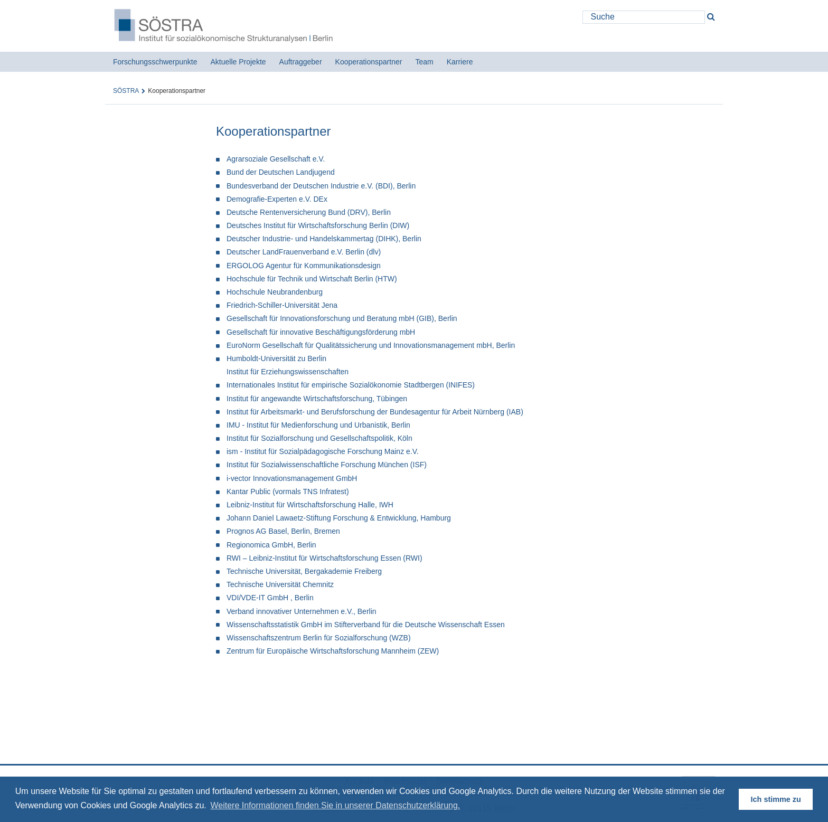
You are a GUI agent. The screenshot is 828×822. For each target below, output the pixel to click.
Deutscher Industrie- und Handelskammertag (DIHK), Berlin (324, 238)
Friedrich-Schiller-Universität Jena (282, 305)
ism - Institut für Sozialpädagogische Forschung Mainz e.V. (323, 451)
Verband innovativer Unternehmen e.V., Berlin (302, 611)
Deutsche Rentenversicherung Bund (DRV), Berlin (309, 212)
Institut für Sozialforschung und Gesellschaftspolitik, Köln (319, 438)
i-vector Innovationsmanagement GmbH (292, 478)
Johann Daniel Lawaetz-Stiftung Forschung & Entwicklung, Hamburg (339, 518)
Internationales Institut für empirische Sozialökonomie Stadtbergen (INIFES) (351, 385)
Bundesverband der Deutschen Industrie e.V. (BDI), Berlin (321, 186)
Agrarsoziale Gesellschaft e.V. (276, 159)
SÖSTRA (126, 91)
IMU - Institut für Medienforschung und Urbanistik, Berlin (318, 425)
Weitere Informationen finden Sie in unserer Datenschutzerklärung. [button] (335, 805)
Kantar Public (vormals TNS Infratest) (288, 491)
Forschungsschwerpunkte (155, 62)
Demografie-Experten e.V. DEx (277, 199)
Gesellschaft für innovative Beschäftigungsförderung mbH (321, 332)
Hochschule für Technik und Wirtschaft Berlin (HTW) (312, 279)
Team (424, 62)
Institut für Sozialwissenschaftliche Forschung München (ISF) (327, 464)
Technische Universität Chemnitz (280, 584)
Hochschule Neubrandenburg (275, 292)
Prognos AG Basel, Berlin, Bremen (283, 531)
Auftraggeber (300, 62)
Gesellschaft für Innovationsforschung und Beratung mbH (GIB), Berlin (342, 318)
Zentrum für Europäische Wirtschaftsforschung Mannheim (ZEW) (333, 651)
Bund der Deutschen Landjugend (281, 172)
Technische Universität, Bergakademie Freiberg (304, 571)
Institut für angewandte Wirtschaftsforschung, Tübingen (317, 398)
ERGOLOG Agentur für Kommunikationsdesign (304, 265)
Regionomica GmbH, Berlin (271, 545)
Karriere (460, 62)
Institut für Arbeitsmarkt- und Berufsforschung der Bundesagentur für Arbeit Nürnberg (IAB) (375, 412)
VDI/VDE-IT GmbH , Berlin (270, 597)
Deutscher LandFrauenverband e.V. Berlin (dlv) (304, 252)
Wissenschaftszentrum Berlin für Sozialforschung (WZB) (319, 638)
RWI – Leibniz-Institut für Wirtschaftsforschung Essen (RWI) (324, 558)
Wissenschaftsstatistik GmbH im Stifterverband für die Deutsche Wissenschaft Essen (366, 624)
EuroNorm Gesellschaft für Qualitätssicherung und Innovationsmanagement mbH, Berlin (371, 345)
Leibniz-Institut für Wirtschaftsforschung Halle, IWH (310, 504)
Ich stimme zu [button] (776, 799)
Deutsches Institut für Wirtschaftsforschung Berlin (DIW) (318, 225)
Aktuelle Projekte (238, 62)
